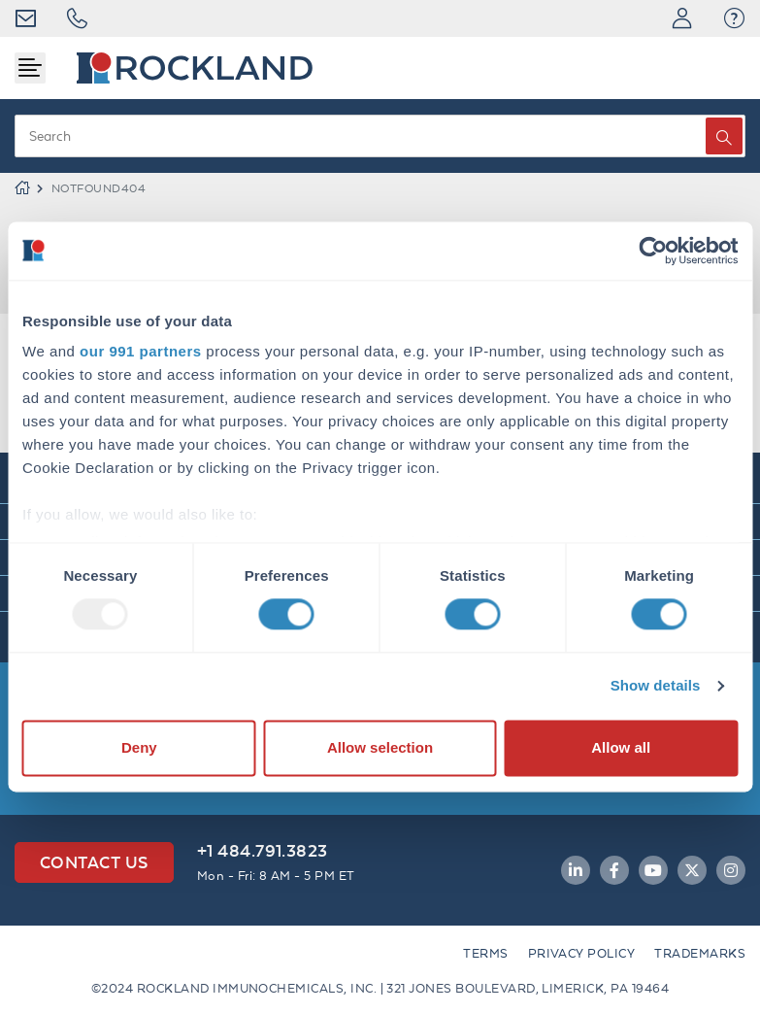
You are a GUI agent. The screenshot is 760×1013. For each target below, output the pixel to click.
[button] (734, 18)
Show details (656, 686)
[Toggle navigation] (30, 68)
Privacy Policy (582, 953)
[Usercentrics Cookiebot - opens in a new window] (653, 250)
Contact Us (94, 862)
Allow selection (380, 747)
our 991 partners (141, 351)
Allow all (620, 747)
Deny (139, 747)
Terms (485, 953)
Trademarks (699, 953)
